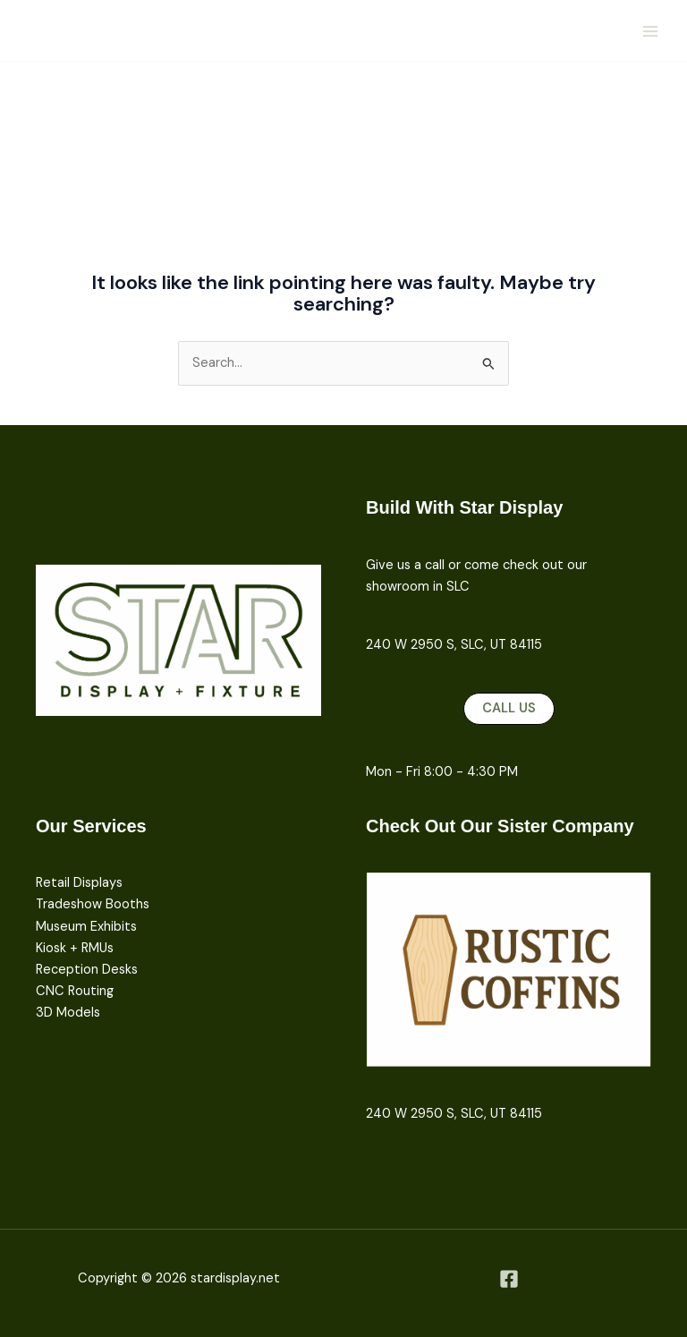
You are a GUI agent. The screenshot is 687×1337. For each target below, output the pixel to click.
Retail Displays (79, 882)
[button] (509, 709)
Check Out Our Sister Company (500, 826)
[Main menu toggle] (650, 31)
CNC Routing (75, 991)
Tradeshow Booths (92, 904)
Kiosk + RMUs (75, 948)
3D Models (68, 1012)
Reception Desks (87, 969)
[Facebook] (509, 1279)
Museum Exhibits (86, 926)
